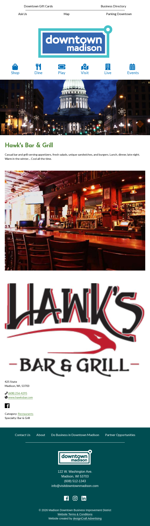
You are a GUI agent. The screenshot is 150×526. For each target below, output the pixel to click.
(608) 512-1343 (75, 481)
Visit (85, 69)
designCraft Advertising (87, 518)
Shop (15, 69)
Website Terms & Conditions (75, 514)
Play (62, 69)
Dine (38, 69)
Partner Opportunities (120, 435)
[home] (75, 42)
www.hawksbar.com (20, 397)
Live (108, 69)
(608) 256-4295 (17, 393)
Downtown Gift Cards (38, 6)
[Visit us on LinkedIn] (83, 498)
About (40, 435)
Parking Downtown (119, 14)
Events (133, 69)
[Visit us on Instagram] (75, 498)
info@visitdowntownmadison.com (75, 486)
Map (67, 14)
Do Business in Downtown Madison (75, 435)
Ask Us (22, 14)
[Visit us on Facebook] (66, 498)
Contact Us (22, 435)
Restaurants (25, 413)
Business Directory (113, 6)
